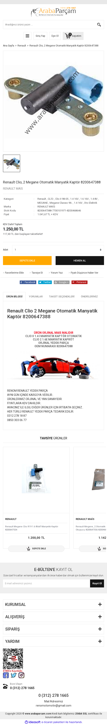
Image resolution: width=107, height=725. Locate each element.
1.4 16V (74, 198)
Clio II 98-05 (61, 198)
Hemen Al (80, 260)
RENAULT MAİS (13, 188)
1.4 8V (93, 198)
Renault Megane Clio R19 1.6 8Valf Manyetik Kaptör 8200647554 (31, 528)
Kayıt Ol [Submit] (97, 583)
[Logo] (53, 12)
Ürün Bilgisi (14, 296)
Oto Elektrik (90, 202)
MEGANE (42, 202)
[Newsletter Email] (53, 583)
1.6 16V (84, 198)
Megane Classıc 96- (61, 202)
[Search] (53, 24)
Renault (41, 198)
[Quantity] (58, 249)
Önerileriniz (89, 296)
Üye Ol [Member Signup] (55, 36)
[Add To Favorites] (13, 273)
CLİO (50, 198)
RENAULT (11, 519)
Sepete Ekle (27, 260)
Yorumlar (36, 296)
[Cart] (73, 36)
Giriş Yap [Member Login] (40, 36)
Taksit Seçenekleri (62, 296)
